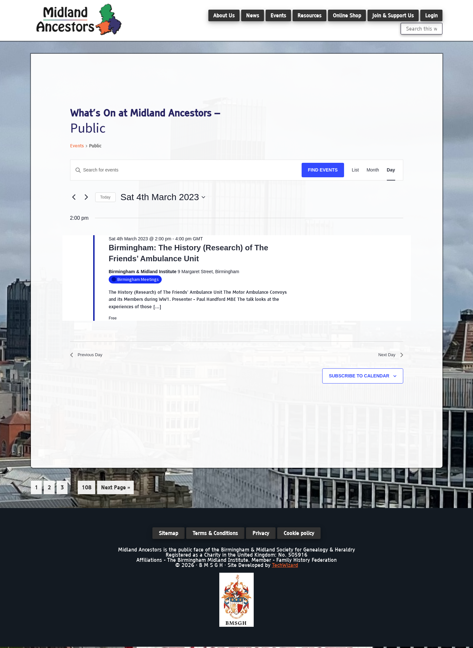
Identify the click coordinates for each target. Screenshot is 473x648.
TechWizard (285, 566)
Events (77, 146)
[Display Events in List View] (355, 170)
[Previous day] (74, 197)
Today (105, 197)
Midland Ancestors (79, 19)
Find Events (323, 169)
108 (87, 489)
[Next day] (86, 197)
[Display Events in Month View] (373, 170)
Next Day (388, 356)
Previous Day (89, 356)
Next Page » (115, 490)
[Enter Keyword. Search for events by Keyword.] (186, 170)
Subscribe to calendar (359, 378)
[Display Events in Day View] (391, 170)
